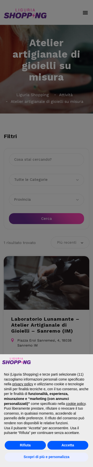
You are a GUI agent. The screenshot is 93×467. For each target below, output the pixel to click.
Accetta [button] (68, 445)
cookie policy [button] (76, 404)
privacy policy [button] (22, 384)
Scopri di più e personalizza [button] (46, 457)
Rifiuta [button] (25, 445)
